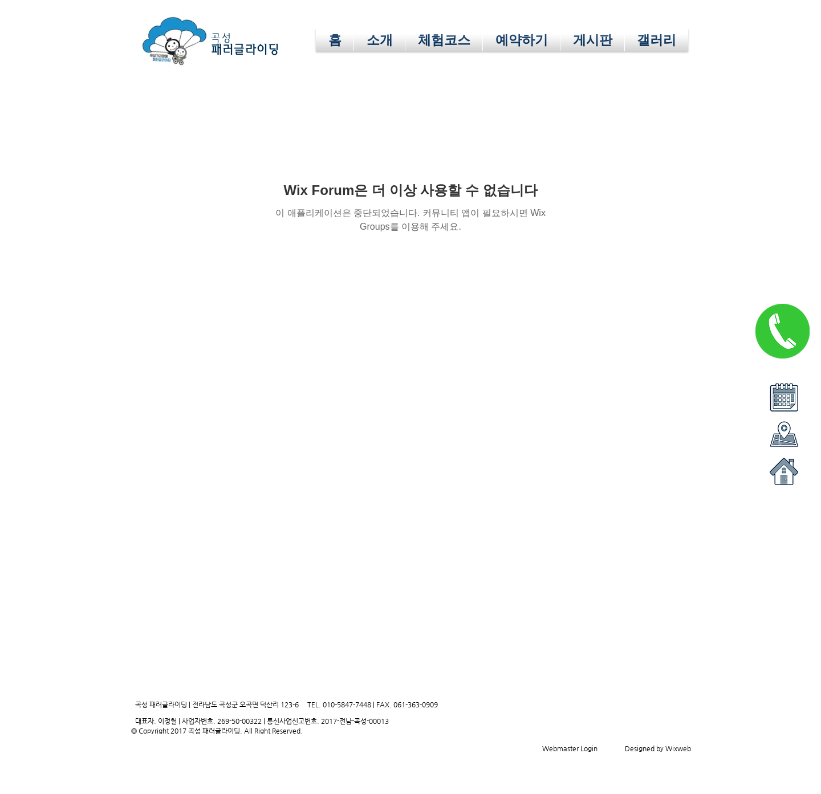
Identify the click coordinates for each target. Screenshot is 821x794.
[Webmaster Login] (569, 748)
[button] (521, 39)
